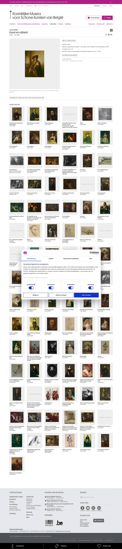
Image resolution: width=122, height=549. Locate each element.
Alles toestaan (86, 295)
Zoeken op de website (35, 5)
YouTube (88, 510)
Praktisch (12, 24)
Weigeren (36, 295)
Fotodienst (29, 502)
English (111, 5)
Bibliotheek (29, 499)
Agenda (45, 24)
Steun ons (29, 515)
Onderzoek (101, 24)
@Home (110, 24)
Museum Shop (13, 508)
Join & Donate (95, 18)
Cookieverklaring (109, 540)
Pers (22, 5)
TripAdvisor (99, 510)
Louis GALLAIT (72, 59)
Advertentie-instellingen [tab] (71, 258)
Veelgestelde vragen (16, 496)
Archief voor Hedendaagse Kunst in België (33, 506)
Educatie (92, 24)
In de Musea (13, 504)
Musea (60, 24)
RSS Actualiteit (84, 524)
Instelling (68, 24)
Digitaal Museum (31, 508)
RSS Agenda (83, 519)
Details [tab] (51, 258)
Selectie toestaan (61, 295)
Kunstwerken (111, 30)
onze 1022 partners (34, 267)
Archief (28, 504)
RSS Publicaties (84, 526)
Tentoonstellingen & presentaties (28, 24)
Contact (17, 5)
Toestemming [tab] (31, 258)
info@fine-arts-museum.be (63, 531)
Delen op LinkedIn (108, 34)
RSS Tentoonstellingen (85, 522)
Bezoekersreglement (15, 510)
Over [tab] (90, 258)
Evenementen (29, 5)
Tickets (109, 18)
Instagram (93, 510)
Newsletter (99, 520)
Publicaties (29, 500)
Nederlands (97, 5)
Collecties (52, 24)
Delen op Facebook (106, 34)
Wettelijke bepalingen (98, 540)
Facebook (82, 510)
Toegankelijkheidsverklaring (84, 540)
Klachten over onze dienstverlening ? (67, 540)
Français (104, 5)
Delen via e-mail (111, 34)
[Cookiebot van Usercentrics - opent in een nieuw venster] (91, 253)
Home (11, 5)
